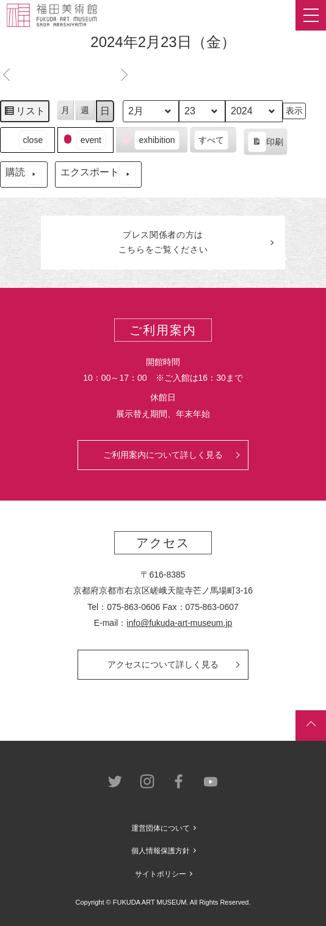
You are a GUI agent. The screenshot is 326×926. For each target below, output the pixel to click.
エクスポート (98, 174)
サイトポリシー (160, 874)
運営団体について (160, 828)
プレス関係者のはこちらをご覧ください (163, 242)
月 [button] (65, 110)
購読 (23, 174)
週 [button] (85, 110)
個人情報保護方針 (160, 851)
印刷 (265, 143)
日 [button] (105, 111)
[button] (27, 140)
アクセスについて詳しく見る (163, 664)
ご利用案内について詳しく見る (163, 455)
